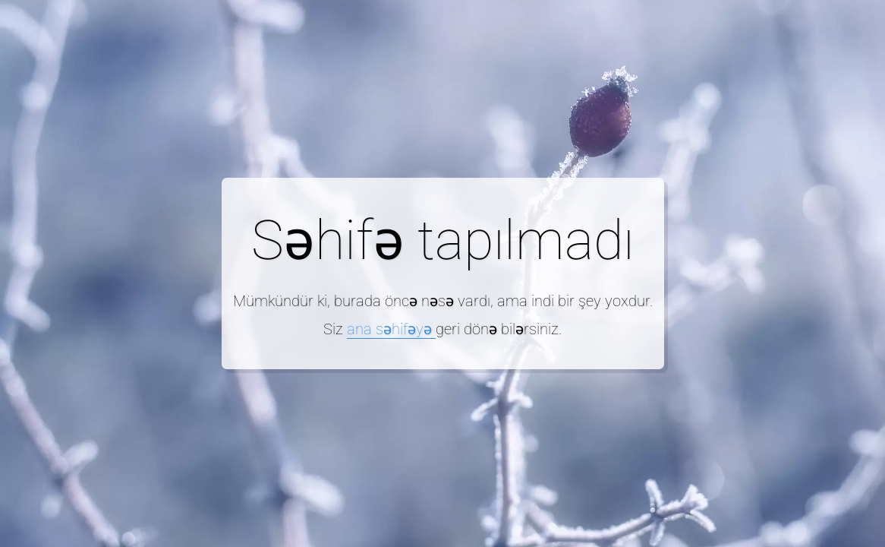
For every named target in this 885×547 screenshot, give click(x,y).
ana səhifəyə (391, 329)
